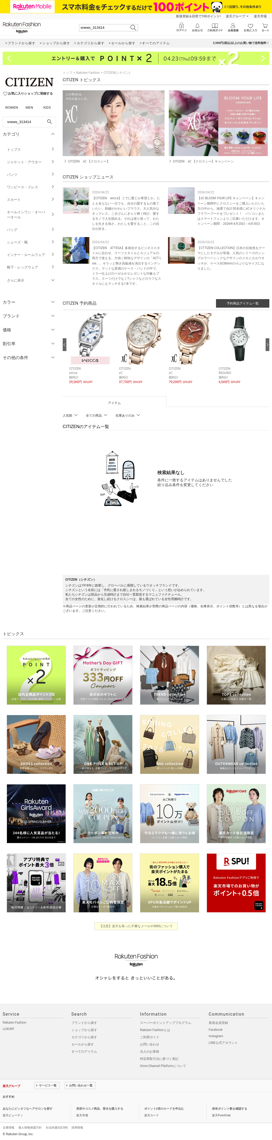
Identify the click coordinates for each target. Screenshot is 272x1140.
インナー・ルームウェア (31, 254)
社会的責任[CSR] (56, 1127)
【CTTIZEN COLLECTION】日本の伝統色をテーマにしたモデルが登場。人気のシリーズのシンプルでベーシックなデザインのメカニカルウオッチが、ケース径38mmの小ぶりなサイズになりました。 (231, 258)
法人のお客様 (149, 1051)
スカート (31, 199)
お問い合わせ (149, 1044)
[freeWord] (29, 122)
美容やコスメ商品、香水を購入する (99, 1108)
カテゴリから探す (84, 1037)
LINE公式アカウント (223, 1043)
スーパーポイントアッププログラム (165, 1023)
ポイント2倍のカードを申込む (164, 1108)
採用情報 (77, 1127)
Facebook (216, 1030)
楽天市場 (260, 16)
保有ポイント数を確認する (229, 1108)
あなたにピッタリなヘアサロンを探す (28, 1108)
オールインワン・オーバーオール (31, 214)
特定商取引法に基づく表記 (159, 1059)
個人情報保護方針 (30, 1127)
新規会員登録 (218, 1023)
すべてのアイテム (84, 1051)
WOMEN (11, 107)
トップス (31, 149)
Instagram (216, 1036)
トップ (67, 73)
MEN (29, 107)
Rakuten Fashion (88, 73)
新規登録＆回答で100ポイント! (198, 16)
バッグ (31, 229)
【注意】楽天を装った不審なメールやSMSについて (136, 926)
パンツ (31, 174)
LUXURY (8, 1029)
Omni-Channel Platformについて (163, 1066)
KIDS (47, 107)
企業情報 (8, 1127)
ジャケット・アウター (31, 162)
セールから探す (82, 1044)
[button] (91, 352)
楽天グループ (235, 16)
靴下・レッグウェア (31, 267)
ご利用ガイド (149, 1037)
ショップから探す (84, 1030)
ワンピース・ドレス (31, 187)
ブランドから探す (84, 1023)
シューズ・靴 (31, 242)
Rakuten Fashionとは (155, 1030)
